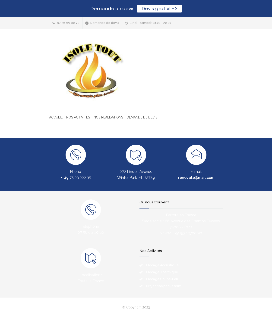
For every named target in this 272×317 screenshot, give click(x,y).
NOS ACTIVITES (78, 117)
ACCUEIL (56, 117)
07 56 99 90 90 (68, 23)
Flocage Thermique (162, 272)
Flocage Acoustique (162, 265)
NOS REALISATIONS (108, 117)
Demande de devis (104, 23)
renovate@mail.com (196, 177)
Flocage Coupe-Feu (162, 279)
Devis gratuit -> (159, 8)
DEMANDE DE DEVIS (142, 117)
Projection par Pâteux (163, 286)
